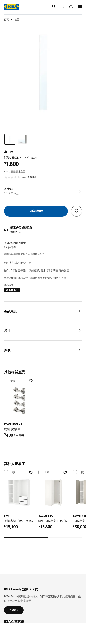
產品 (17, 19)
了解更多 (14, 610)
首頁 (6, 19)
